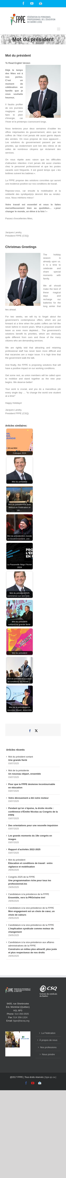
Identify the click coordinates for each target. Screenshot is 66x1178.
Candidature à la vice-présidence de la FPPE (31, 911)
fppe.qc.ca (50, 1077)
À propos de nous (48, 1040)
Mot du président (30, 863)
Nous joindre (48, 1054)
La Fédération (48, 1033)
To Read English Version (17, 63)
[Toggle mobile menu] (59, 29)
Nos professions (48, 1047)
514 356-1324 (20, 1017)
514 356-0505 (22, 1014)
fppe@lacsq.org (21, 1020)
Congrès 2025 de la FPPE (29, 880)
